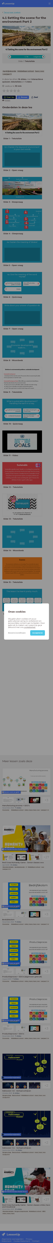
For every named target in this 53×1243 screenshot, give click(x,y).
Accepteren (37, 633)
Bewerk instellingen (17, 633)
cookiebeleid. (30, 627)
